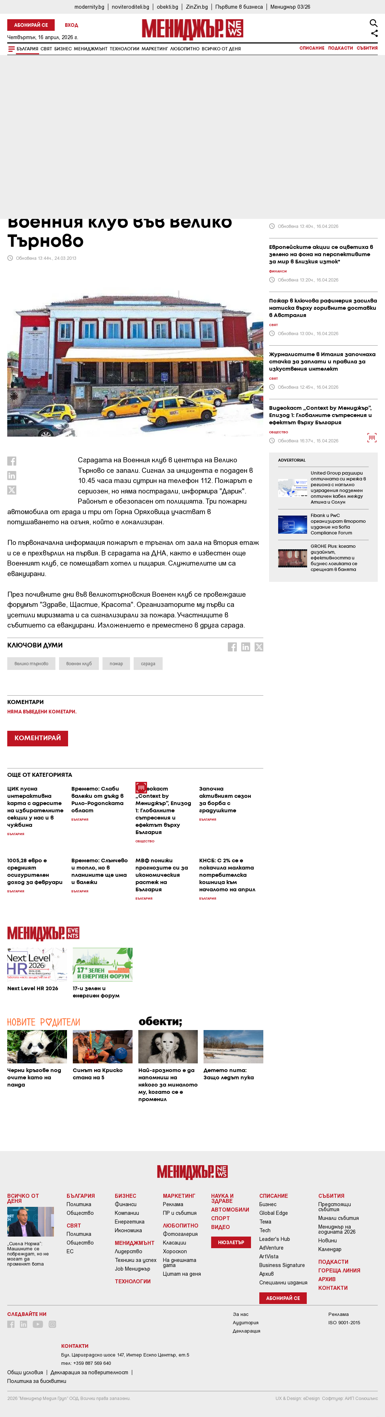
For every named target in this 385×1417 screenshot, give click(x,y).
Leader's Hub (274, 1239)
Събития (367, 48)
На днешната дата (179, 1263)
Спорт (220, 1218)
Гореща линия (339, 1270)
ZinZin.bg (197, 7)
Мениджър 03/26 (290, 7)
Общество (80, 1213)
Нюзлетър (231, 1243)
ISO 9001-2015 (344, 1322)
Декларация (246, 1331)
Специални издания (283, 1282)
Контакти (333, 1287)
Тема (265, 1221)
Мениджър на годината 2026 (337, 1229)
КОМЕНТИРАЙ (37, 738)
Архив (266, 1273)
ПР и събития (180, 1213)
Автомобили (230, 1209)
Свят (46, 49)
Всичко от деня (221, 49)
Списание (312, 48)
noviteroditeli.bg (130, 7)
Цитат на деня (182, 1273)
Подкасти (340, 48)
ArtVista (269, 1256)
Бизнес (63, 49)
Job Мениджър (132, 1268)
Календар (330, 1249)
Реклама (173, 1204)
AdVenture (271, 1247)
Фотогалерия (180, 1234)
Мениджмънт (91, 49)
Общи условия (25, 1372)
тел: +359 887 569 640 (86, 1363)
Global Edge (273, 1213)
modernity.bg (89, 7)
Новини (327, 1240)
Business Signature (282, 1265)
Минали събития (338, 1218)
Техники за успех (135, 1260)
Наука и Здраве (222, 1198)
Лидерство (128, 1251)
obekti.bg (167, 7)
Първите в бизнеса (239, 7)
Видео (220, 1226)
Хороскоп (175, 1251)
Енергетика (130, 1221)
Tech (265, 1230)
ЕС (70, 1251)
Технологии (124, 49)
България (27, 49)
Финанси (126, 1204)
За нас (240, 1314)
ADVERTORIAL (292, 460)
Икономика (128, 1230)
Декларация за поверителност (89, 1372)
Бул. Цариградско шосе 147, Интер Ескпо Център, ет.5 (125, 1355)
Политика (79, 1204)
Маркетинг (155, 49)
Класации (174, 1242)
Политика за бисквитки (36, 1381)
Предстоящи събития (334, 1207)
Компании (127, 1213)
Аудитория (246, 1322)
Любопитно (185, 49)
